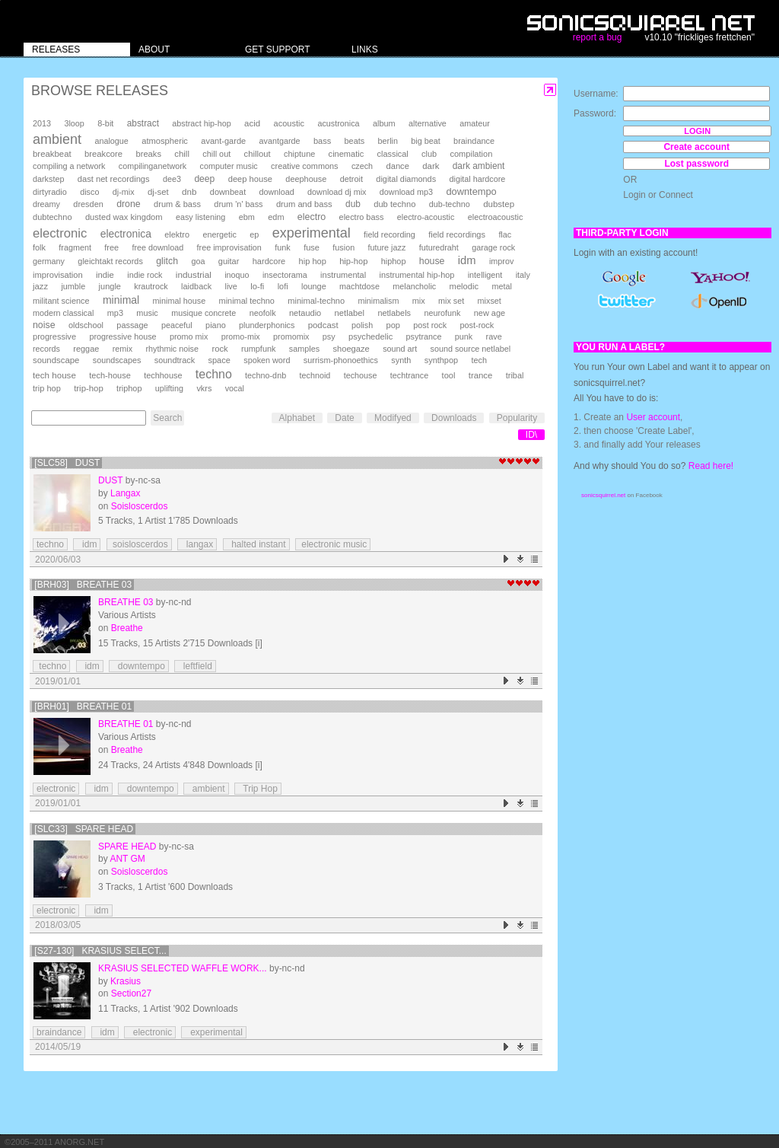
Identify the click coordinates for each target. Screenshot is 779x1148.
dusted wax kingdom (124, 217)
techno (214, 374)
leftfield (195, 666)
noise (44, 325)
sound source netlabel (471, 348)
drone (128, 204)
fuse (312, 247)
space (219, 360)
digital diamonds (406, 178)
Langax (125, 493)
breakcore (103, 153)
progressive (54, 336)
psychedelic (370, 336)
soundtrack (174, 360)
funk (283, 247)
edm (276, 217)
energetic (219, 234)
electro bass (361, 217)
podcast (323, 325)
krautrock (150, 286)
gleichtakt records (110, 261)
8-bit (105, 123)
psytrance (424, 336)
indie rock (144, 274)
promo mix (189, 336)
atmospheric (164, 140)
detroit (351, 178)
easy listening (200, 217)
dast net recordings (114, 178)
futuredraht (439, 247)
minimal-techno (316, 300)
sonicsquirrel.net (603, 495)
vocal (234, 388)
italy (523, 274)
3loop (74, 123)
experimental (311, 233)
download (276, 191)
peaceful (176, 325)
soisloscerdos (139, 544)
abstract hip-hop (201, 123)
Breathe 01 (125, 724)
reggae (86, 348)
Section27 (131, 993)
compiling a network (69, 166)
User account (653, 417)
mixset (489, 300)
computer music (229, 166)
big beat (425, 140)
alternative (428, 123)
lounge (313, 286)
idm (467, 260)
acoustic (289, 123)
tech (479, 360)
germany (49, 261)
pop (393, 325)
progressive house (122, 336)
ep (254, 234)
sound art (400, 348)
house (432, 261)
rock (219, 348)
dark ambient (479, 166)
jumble (73, 286)
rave (494, 336)
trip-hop (88, 388)
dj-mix (124, 191)
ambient (57, 139)
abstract (143, 123)
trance (481, 375)
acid (252, 123)
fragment (75, 247)
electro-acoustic (426, 217)
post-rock (476, 325)
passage (132, 325)
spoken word (266, 360)
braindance (473, 140)
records (46, 348)
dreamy (46, 204)
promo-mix (240, 336)
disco (89, 191)
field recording (389, 234)
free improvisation (229, 247)
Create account (696, 147)
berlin (388, 140)
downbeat (228, 191)
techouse (360, 375)
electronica (125, 234)
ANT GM (127, 858)
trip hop (47, 388)
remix (122, 348)
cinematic (346, 153)
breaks (148, 153)
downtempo (471, 191)
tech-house (110, 375)
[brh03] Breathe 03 (83, 584)
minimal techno (247, 300)
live (230, 286)
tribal (515, 375)
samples (304, 348)
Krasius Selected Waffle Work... (182, 968)
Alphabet (297, 418)
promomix (291, 336)
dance (397, 166)
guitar (229, 261)
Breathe (127, 628)
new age (489, 312)
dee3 (172, 178)
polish (362, 325)
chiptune (299, 153)
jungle (110, 286)
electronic (60, 233)
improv (501, 261)
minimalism (378, 300)
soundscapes (117, 360)
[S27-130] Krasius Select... (100, 951)
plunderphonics (266, 325)
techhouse (163, 375)
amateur (474, 123)
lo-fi (257, 286)
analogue (111, 140)
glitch (167, 261)
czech (362, 166)
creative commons (305, 166)
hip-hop (353, 261)
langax (197, 544)
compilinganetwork (152, 166)
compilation (471, 153)
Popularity (517, 418)
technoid (314, 375)
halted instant (256, 544)
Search (167, 418)
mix (418, 300)
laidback (196, 286)
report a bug (597, 37)
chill (181, 153)
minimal (121, 300)
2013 (42, 123)
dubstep (498, 204)
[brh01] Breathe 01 (83, 706)
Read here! (710, 466)
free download (157, 247)
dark (430, 166)
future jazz (387, 247)
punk (463, 336)
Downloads (453, 418)
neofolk (263, 312)
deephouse (305, 178)
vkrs (203, 388)
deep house (250, 178)
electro (311, 217)
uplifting (169, 388)
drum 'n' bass (238, 204)
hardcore (269, 261)
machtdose (359, 286)
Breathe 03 (125, 602)
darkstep (48, 178)
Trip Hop (258, 788)
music (146, 312)
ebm (247, 217)
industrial (193, 274)
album (384, 123)
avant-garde (223, 140)
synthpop (441, 360)
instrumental (343, 274)
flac (504, 234)
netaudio (305, 312)
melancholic (414, 286)
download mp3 (406, 191)
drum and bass (304, 204)
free (111, 247)
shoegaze (350, 348)
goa (198, 261)
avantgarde (279, 140)
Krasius (125, 981)
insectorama (284, 274)
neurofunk (442, 312)
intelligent (485, 274)
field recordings (456, 234)
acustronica (338, 123)
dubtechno (52, 217)
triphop (128, 388)
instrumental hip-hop (417, 274)
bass (322, 140)
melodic (464, 286)
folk (39, 247)
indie (105, 274)
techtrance (409, 375)
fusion (343, 247)
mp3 (115, 312)
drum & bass (177, 204)
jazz (40, 286)
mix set (451, 300)
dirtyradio (50, 191)
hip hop (312, 261)
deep (204, 179)
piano (215, 325)
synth (401, 360)
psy (329, 336)
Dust (110, 480)
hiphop (393, 261)
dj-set (158, 191)
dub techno (394, 204)
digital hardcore (478, 178)
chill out (216, 153)
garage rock (493, 247)
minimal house (179, 300)
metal (501, 286)
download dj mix (336, 191)
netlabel (349, 312)
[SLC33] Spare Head (83, 829)
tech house (54, 375)
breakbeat (52, 153)
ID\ (531, 434)
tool (449, 375)
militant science (61, 300)
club (429, 153)
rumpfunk (258, 348)
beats (355, 140)
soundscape (56, 360)
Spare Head (127, 846)
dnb (189, 191)
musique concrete (203, 312)
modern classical (63, 312)
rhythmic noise (172, 348)
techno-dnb (265, 375)
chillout (257, 153)
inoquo (236, 274)
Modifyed (393, 418)
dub (353, 204)
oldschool (85, 325)
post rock (430, 325)
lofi (283, 286)
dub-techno (449, 204)
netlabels (394, 312)
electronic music (333, 544)
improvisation (58, 274)
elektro (176, 234)
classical (393, 153)
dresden (88, 204)
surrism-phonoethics (341, 360)
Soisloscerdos (139, 506)
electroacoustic (495, 217)
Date (344, 418)
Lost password (696, 163)
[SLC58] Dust (67, 463)
